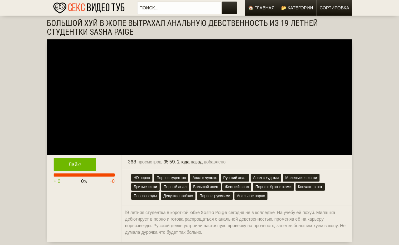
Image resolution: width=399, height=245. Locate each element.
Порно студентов (171, 177)
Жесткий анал (237, 186)
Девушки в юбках (178, 195)
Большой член (205, 186)
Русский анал (235, 177)
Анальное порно (251, 195)
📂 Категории (297, 8)
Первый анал (175, 186)
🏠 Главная (261, 8)
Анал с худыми (266, 177)
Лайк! (75, 164)
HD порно (142, 177)
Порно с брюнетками (273, 186)
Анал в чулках (204, 177)
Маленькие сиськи (301, 177)
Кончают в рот (310, 186)
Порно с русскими (215, 195)
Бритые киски (145, 186)
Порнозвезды (145, 195)
